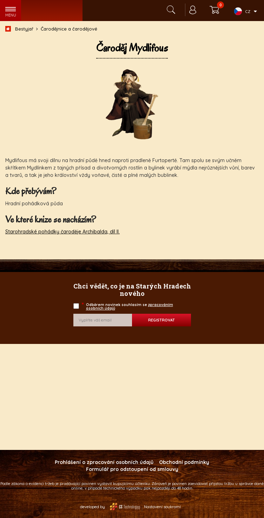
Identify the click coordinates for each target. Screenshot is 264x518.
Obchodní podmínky (184, 462)
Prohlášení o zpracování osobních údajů (104, 462)
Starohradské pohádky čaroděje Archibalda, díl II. (62, 231)
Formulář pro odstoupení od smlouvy (132, 469)
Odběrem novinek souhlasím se (127, 306)
